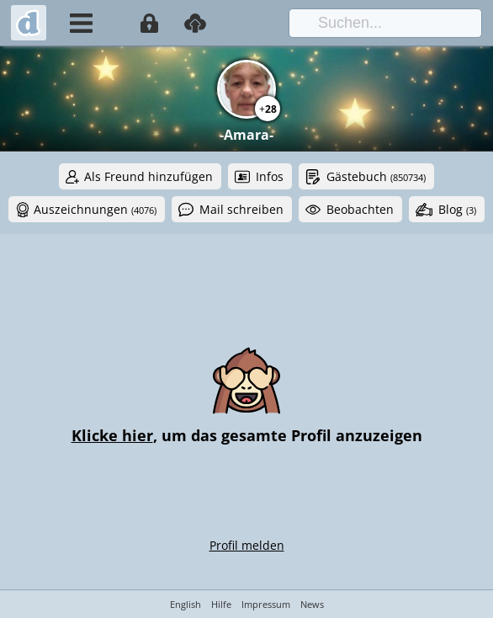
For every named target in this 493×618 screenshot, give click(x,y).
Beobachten (360, 209)
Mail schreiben (241, 209)
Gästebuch (376, 176)
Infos (270, 176)
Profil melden (246, 545)
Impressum (265, 604)
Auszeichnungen (95, 209)
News (312, 604)
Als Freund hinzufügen (148, 176)
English (185, 604)
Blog (457, 209)
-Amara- (246, 134)
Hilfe (221, 604)
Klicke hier (112, 435)
